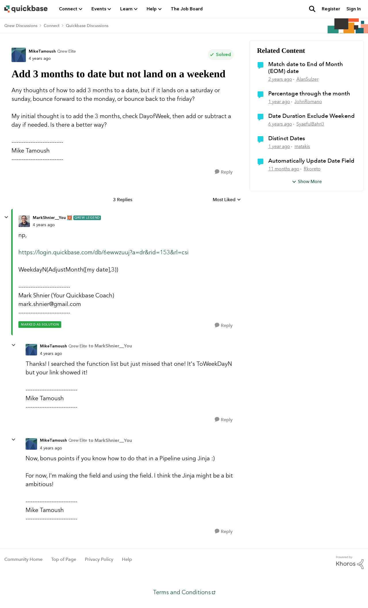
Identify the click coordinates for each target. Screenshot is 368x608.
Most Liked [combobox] (227, 200)
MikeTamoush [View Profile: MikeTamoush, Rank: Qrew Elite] (42, 51)
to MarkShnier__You (110, 346)
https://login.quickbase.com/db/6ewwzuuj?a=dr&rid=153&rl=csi (103, 252)
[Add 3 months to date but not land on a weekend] (44, 225)
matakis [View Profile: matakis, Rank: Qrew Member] (302, 146)
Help (127, 559)
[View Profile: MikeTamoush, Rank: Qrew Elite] (19, 55)
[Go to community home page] (25, 9)
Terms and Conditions (182, 592)
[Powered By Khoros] (350, 562)
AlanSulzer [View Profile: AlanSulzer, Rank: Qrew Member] (307, 79)
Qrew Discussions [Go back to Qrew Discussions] (20, 25)
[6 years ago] (280, 124)
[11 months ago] (283, 169)
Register (331, 8)
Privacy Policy (99, 559)
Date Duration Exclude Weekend (311, 115)
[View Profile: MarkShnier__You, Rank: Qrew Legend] (24, 221)
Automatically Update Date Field (311, 160)
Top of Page (63, 559)
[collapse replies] (6, 217)
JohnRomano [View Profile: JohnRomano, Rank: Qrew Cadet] (308, 101)
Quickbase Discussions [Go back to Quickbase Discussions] (87, 25)
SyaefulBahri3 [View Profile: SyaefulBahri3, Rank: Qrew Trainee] (310, 124)
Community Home (23, 559)
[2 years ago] (280, 79)
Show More (307, 181)
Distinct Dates (286, 138)
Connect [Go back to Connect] (52, 25)
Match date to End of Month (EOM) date (305, 67)
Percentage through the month (309, 93)
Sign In (353, 8)
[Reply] (224, 172)
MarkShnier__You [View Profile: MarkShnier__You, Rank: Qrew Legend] (49, 217)
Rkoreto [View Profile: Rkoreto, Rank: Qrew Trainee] (312, 169)
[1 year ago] (279, 101)
